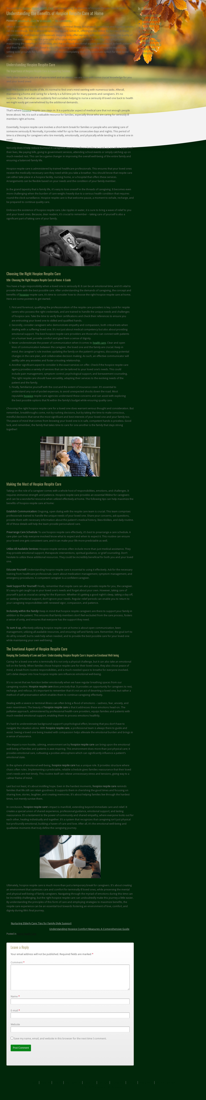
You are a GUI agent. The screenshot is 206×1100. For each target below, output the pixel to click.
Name (14, 1001)
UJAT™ (90, 1092)
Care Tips (103, 1087)
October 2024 (150, 19)
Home (26, 8)
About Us (45, 1087)
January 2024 (149, 36)
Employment (117, 1087)
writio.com (46, 20)
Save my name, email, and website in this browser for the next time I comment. (60, 1043)
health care (99, 342)
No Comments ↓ (63, 20)
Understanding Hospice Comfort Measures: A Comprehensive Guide (89, 929)
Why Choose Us (72, 1087)
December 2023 (151, 40)
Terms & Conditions (165, 1087)
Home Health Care (42, 8)
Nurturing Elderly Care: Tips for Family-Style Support (41, 923)
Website (15, 1029)
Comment (18, 962)
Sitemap (131, 1087)
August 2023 (149, 49)
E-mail (14, 1015)
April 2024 (148, 32)
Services (57, 1087)
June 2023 (148, 53)
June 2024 (148, 28)
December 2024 (151, 15)
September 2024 (151, 23)
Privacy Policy (145, 1087)
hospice (26, 110)
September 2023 (151, 44)
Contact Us (89, 1087)
